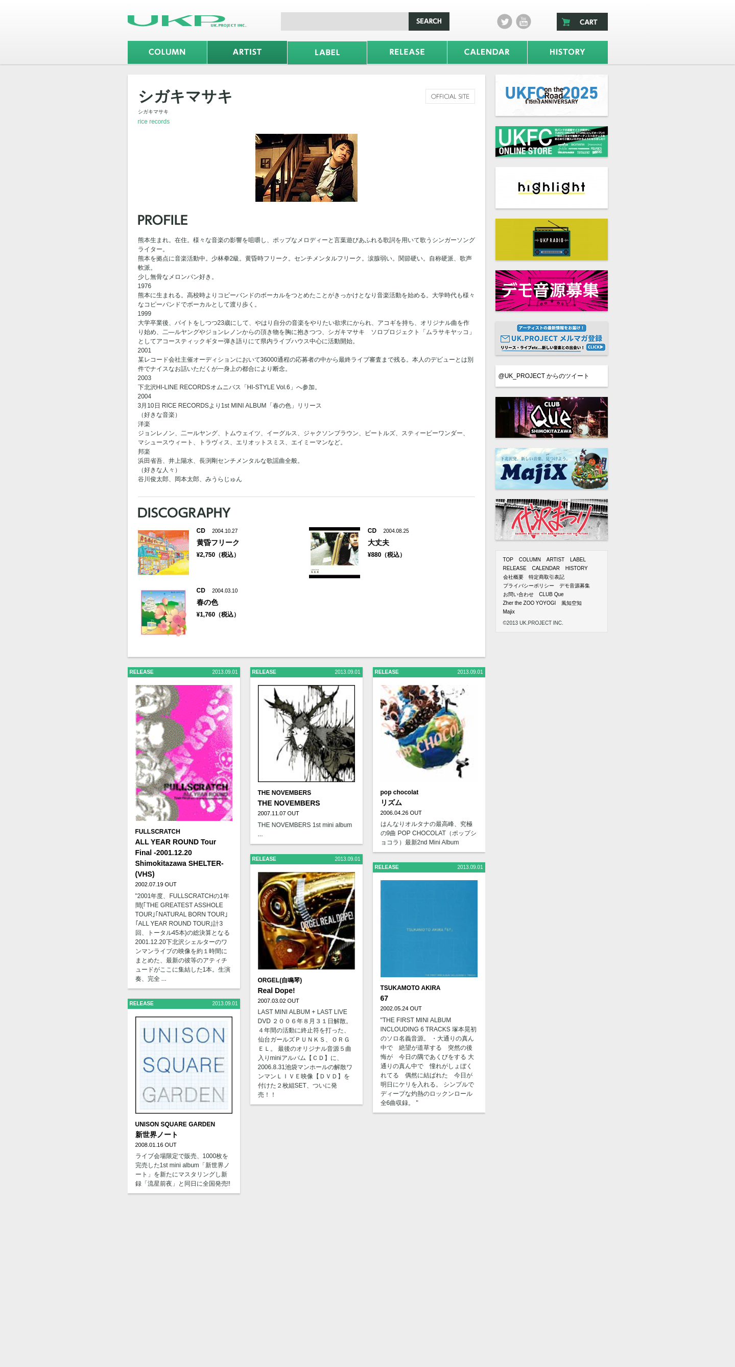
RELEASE (515, 568)
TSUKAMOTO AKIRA (411, 988)
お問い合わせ (518, 594)
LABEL (578, 559)
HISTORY (576, 568)
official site (450, 96)
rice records (154, 121)
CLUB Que (551, 594)
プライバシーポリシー (528, 585)
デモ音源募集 (574, 585)
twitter (504, 21)
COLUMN (530, 559)
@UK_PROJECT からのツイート (544, 376)
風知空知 (571, 603)
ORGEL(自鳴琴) (280, 980)
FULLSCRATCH (157, 831)
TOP (508, 559)
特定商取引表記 (546, 577)
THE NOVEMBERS (285, 792)
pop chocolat (400, 792)
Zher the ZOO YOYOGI (529, 603)
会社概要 (513, 577)
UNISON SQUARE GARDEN (175, 1124)
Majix (509, 612)
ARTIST (555, 559)
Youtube (523, 21)
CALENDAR (545, 568)
